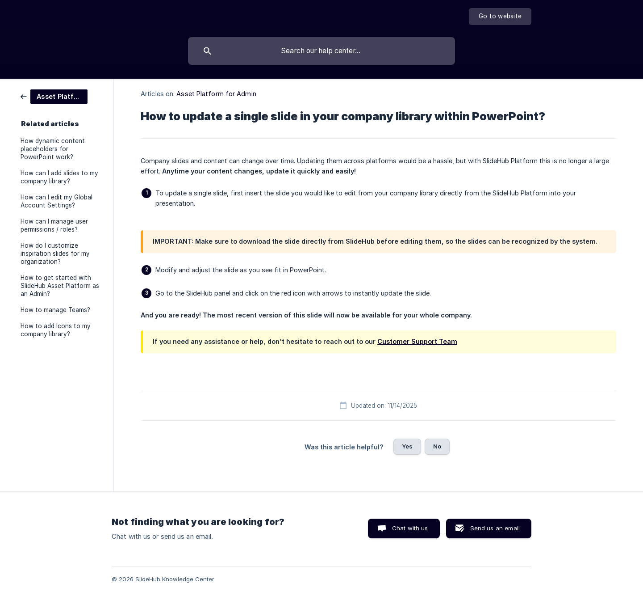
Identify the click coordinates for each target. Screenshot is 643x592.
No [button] (437, 446)
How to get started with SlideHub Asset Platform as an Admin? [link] (60, 285)
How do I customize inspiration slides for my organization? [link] (55, 253)
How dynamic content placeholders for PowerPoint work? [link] (53, 149)
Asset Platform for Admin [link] (216, 93)
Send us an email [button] (495, 528)
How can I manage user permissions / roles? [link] (54, 225)
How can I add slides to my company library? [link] (59, 177)
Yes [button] (407, 446)
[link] (54, 96)
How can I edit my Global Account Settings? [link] (56, 201)
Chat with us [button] (410, 528)
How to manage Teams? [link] (55, 309)
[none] (500, 16)
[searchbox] (321, 51)
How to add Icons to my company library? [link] (56, 330)
